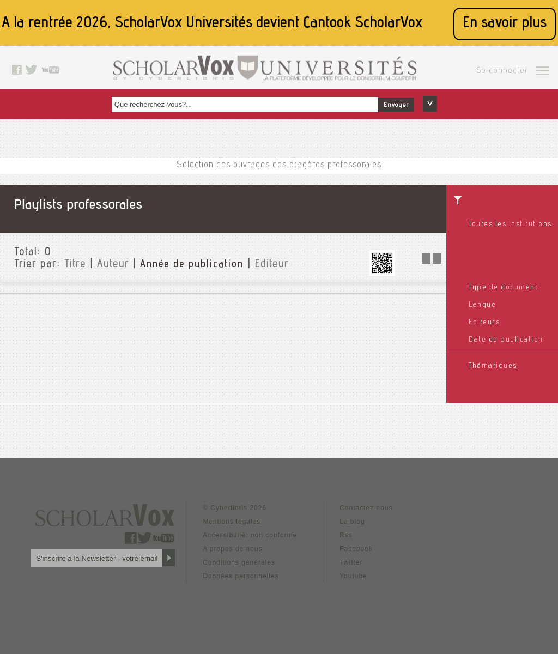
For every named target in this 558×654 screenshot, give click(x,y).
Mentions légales (231, 521)
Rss (346, 535)
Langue (482, 305)
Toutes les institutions (510, 224)
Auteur (113, 265)
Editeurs (484, 322)
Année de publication (192, 265)
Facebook (356, 549)
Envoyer (396, 105)
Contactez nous (365, 508)
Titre (75, 265)
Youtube (353, 576)
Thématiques (493, 366)
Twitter (350, 562)
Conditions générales (239, 562)
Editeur (271, 265)
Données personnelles (240, 576)
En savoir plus (505, 24)
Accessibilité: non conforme (250, 535)
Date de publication (506, 340)
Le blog (352, 521)
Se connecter (502, 71)
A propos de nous (232, 549)
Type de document (503, 288)
